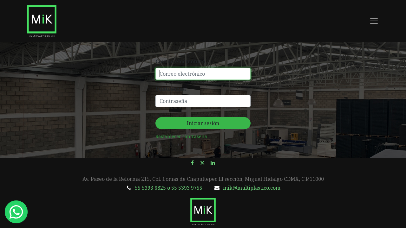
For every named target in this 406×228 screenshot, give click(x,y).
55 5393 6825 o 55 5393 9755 (168, 187)
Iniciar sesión (203, 123)
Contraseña (170, 88)
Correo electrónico (180, 61)
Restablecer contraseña (181, 136)
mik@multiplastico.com (251, 187)
